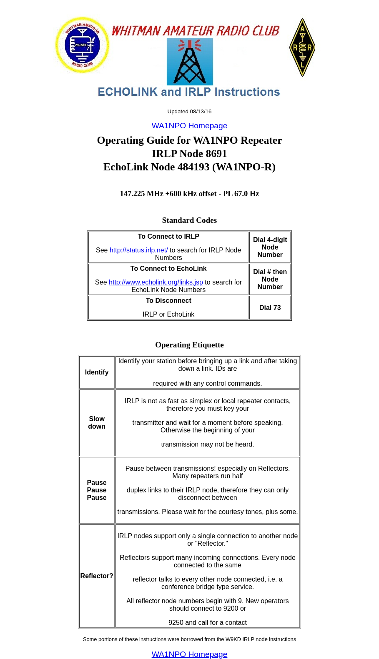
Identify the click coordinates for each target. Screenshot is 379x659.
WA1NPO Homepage (190, 125)
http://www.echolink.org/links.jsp (156, 282)
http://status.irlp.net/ (139, 250)
